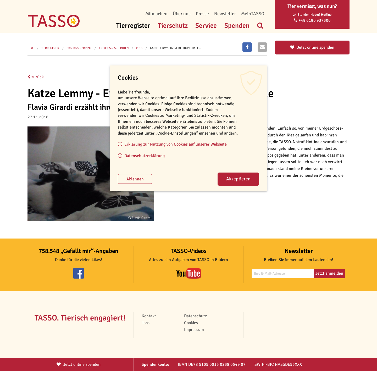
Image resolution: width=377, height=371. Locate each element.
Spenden (237, 25)
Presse (202, 13)
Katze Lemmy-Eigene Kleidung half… (175, 48)
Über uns (182, 13)
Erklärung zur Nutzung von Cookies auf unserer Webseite (175, 144)
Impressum (194, 329)
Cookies (191, 322)
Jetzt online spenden (312, 47)
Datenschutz (195, 316)
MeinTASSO (252, 13)
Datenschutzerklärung (144, 155)
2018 (139, 48)
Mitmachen (156, 13)
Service (206, 25)
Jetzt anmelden (329, 273)
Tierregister (133, 25)
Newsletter (225, 13)
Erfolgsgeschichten (114, 48)
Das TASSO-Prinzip (79, 48)
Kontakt (149, 316)
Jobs (145, 322)
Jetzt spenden (78, 364)
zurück (35, 77)
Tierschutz (173, 25)
